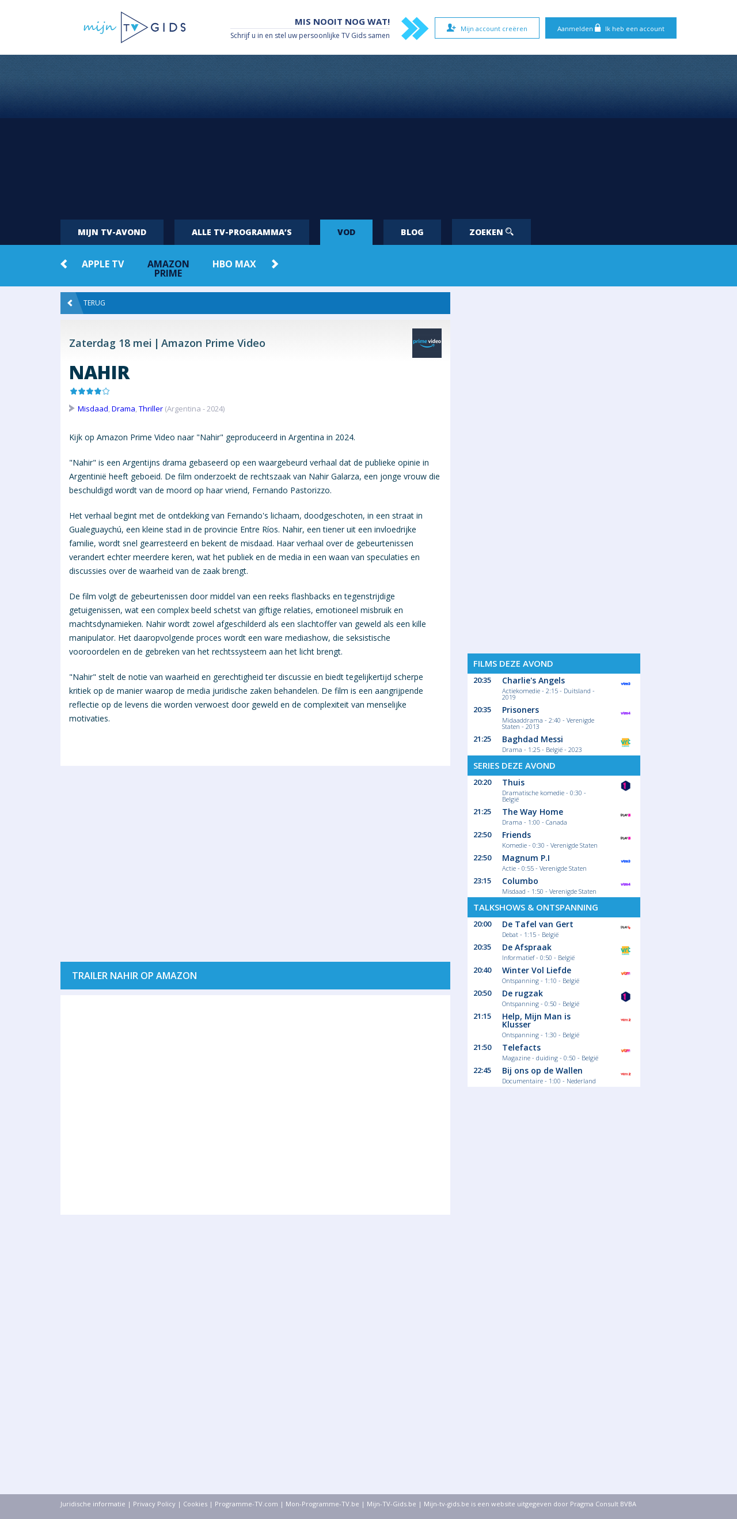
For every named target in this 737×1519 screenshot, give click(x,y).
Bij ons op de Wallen (542, 1070)
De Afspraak (527, 947)
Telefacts (521, 1047)
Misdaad (93, 408)
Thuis (513, 782)
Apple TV (103, 264)
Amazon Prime (168, 268)
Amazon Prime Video (213, 343)
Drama (123, 408)
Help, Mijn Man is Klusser (536, 1020)
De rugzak (522, 993)
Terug (86, 303)
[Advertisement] (368, 133)
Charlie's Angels (533, 680)
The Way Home (532, 811)
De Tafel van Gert (537, 924)
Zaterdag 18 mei (110, 343)
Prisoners (520, 709)
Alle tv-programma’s (242, 231)
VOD (346, 231)
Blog (412, 231)
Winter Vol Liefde (536, 970)
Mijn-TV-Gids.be (391, 1503)
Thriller (151, 408)
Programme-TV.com (246, 1503)
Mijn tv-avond (112, 231)
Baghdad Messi (532, 739)
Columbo (520, 880)
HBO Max (234, 264)
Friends (516, 834)
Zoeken (491, 231)
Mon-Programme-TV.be (322, 1503)
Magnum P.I (526, 857)
